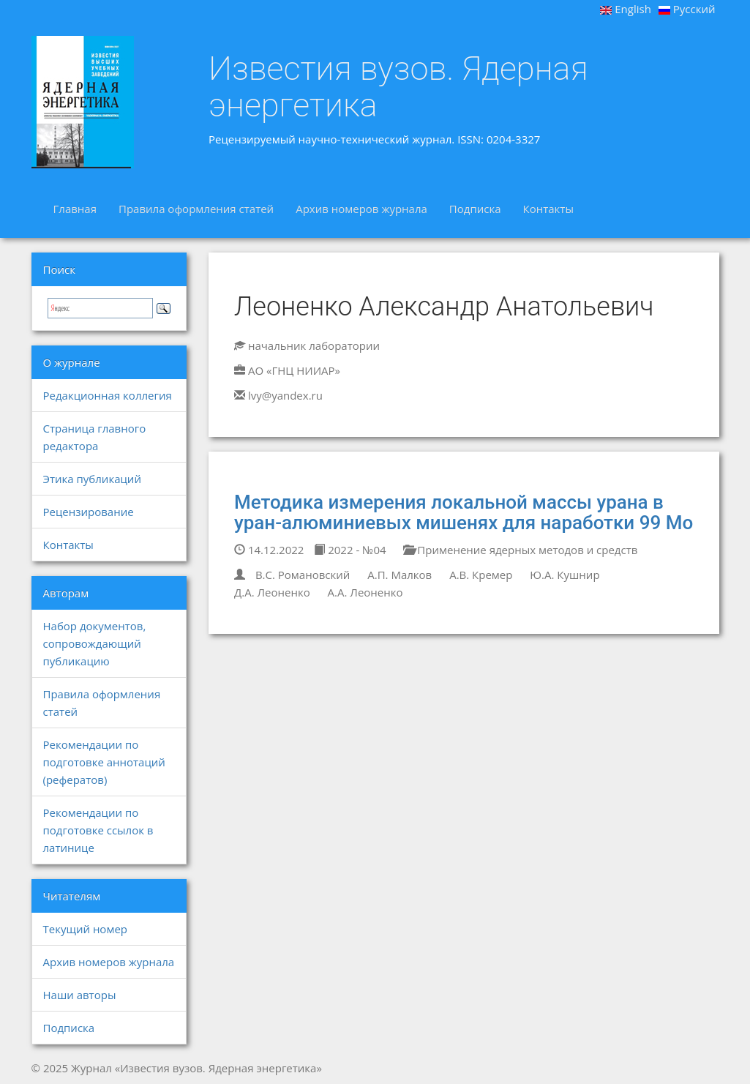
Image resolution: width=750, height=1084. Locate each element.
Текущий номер (85, 929)
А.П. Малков (399, 574)
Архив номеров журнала (361, 208)
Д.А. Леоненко (272, 592)
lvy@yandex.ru (285, 395)
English (625, 8)
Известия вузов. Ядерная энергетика (398, 87)
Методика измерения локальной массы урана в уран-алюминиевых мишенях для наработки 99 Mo (463, 512)
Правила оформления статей (196, 208)
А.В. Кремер (480, 574)
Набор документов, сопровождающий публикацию (94, 643)
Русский (687, 8)
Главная (75, 208)
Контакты (548, 208)
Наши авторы (79, 994)
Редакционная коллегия (107, 395)
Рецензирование (88, 511)
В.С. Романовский (302, 574)
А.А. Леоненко (365, 592)
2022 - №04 (350, 549)
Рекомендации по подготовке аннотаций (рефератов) (104, 762)
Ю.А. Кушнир (564, 574)
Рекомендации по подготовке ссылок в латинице (98, 830)
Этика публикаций (92, 478)
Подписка (475, 208)
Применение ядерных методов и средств (520, 549)
